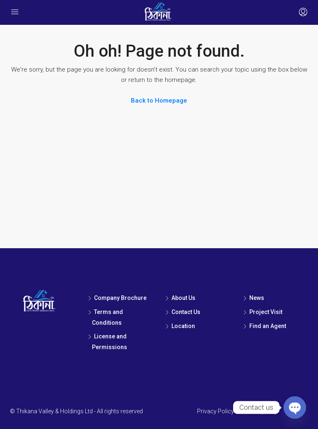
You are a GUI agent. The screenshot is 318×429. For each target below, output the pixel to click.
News (256, 298)
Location (183, 326)
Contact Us (185, 312)
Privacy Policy (215, 411)
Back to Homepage (159, 100)
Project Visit (265, 312)
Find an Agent (267, 326)
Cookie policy (259, 411)
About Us (183, 298)
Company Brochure (120, 298)
